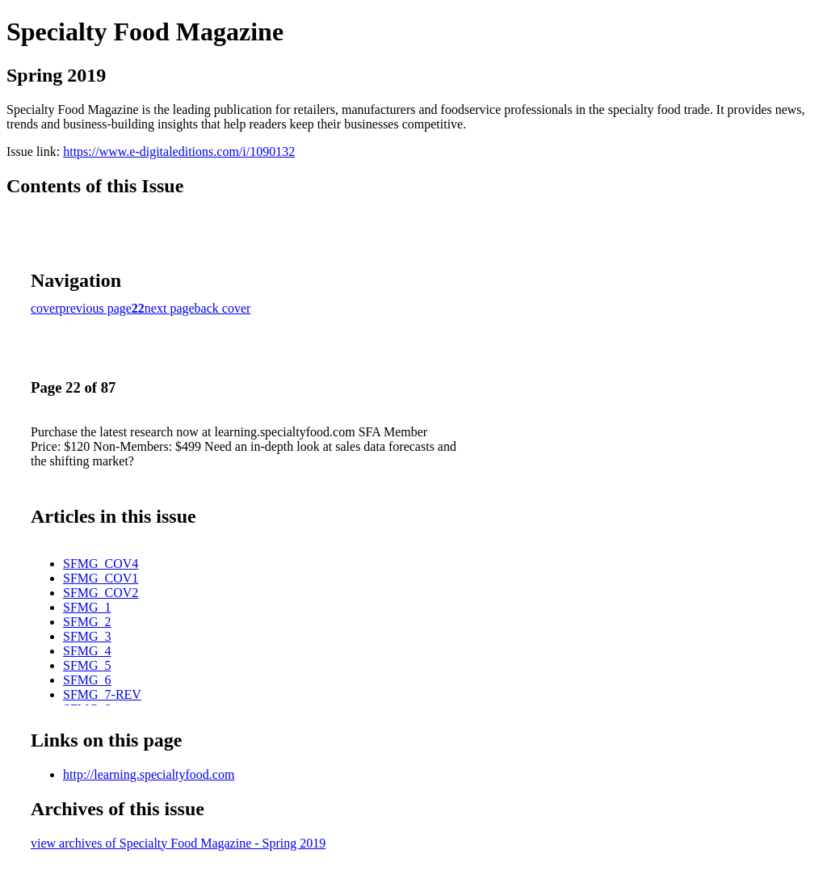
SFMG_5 (87, 665)
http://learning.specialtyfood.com (148, 774)
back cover (223, 308)
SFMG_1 (87, 607)
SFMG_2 (87, 622)
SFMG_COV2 (100, 592)
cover (45, 308)
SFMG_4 (87, 651)
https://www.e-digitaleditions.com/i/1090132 (179, 151)
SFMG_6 (87, 680)
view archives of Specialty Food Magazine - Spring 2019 (178, 843)
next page (170, 308)
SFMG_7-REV (102, 694)
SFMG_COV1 (100, 578)
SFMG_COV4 (100, 563)
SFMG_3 (87, 636)
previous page (96, 308)
